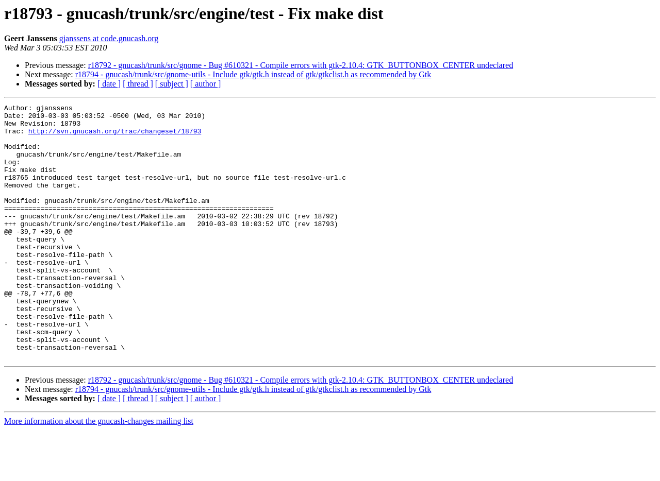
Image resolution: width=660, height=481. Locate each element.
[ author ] (205, 83)
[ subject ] (171, 83)
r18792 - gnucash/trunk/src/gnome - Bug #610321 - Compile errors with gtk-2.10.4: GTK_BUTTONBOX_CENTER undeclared (300, 65)
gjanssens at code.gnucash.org (109, 38)
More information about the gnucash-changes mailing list (98, 472)
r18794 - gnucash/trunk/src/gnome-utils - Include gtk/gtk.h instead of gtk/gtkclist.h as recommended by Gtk (253, 74)
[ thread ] (138, 83)
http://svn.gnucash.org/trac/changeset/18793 (114, 137)
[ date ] (109, 83)
